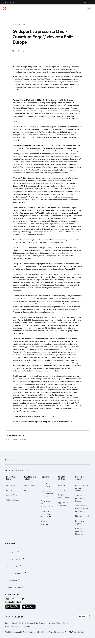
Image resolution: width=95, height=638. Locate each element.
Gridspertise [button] (13, 580)
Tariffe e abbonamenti (63, 496)
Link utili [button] (9, 460)
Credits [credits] (15, 623)
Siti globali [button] (10, 543)
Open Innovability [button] (15, 587)
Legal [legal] (7, 623)
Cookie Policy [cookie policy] (55, 623)
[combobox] (84, 616)
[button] (18, 50)
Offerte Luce (11, 485)
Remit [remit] (65, 623)
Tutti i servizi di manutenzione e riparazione (81, 508)
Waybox (61, 485)
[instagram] (19, 617)
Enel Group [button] (13, 552)
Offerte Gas (11, 490)
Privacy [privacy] (23, 623)
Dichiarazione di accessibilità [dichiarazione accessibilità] (17, 627)
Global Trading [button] (14, 566)
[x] (9, 617)
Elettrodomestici (82, 516)
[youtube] (12, 617)
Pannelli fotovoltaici (45, 484)
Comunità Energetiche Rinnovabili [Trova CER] (80, 531)
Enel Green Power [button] (15, 559)
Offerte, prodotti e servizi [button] (17, 470)
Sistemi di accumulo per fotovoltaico (46, 514)
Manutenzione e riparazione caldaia (81, 488)
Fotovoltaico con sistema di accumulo (47, 493)
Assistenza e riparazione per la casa (81, 498)
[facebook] (6, 617)
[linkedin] (16, 617)
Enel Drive (62, 490)
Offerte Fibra (11, 495)
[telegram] (22, 617)
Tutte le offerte (12, 500)
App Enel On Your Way (63, 504)
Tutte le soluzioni (44, 523)
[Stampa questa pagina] (13, 50)
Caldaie (26, 490)
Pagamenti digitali (79, 522)
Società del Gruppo (36, 623)
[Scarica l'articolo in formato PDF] (24, 440)
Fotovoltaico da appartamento (47, 504)
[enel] (4, 8)
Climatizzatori (28, 485)
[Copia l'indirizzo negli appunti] (24, 50)
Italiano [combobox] (82, 617)
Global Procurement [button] (16, 573)
